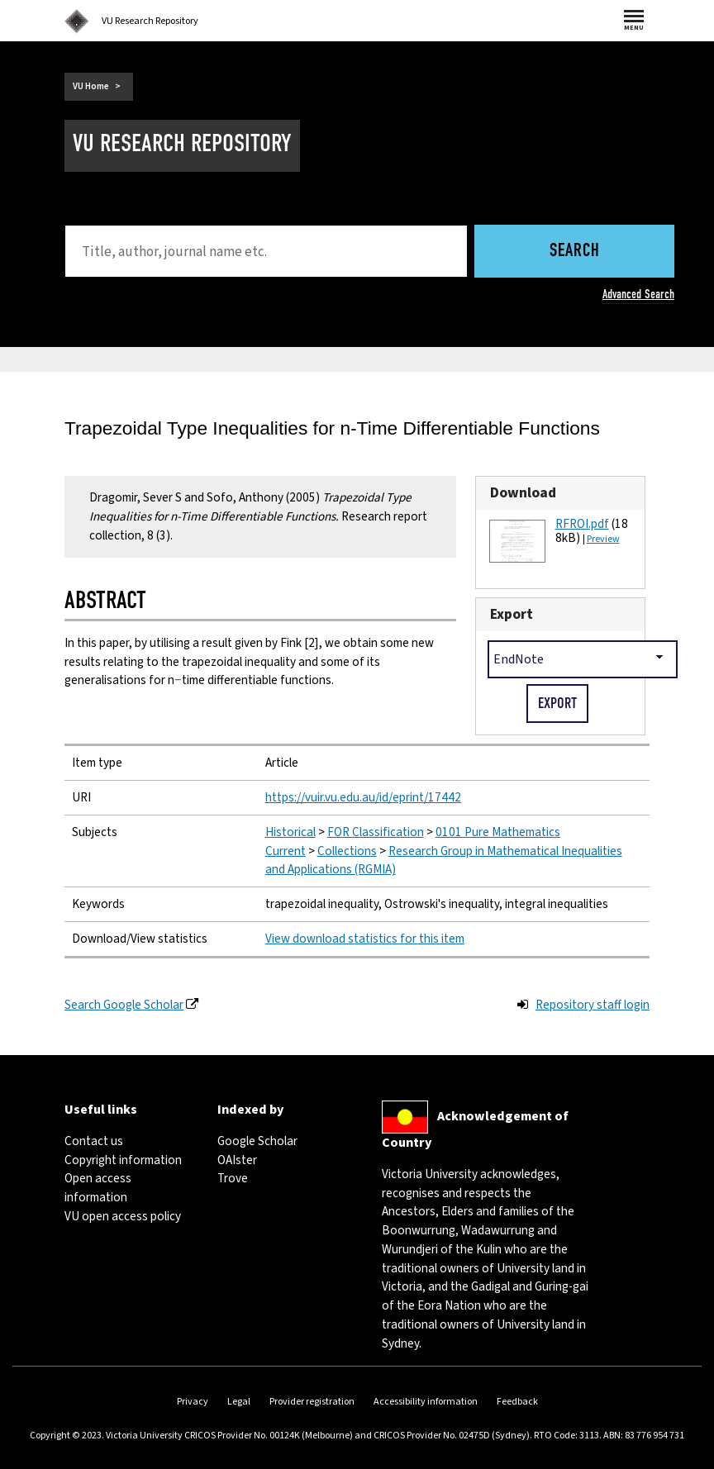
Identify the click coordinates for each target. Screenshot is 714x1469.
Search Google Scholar (123, 1005)
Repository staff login (593, 1005)
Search (575, 251)
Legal (238, 1402)
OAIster (237, 1160)
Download (523, 493)
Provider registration (312, 1402)
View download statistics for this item (364, 938)
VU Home (91, 86)
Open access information (97, 1187)
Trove (232, 1178)
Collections (347, 851)
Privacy (192, 1402)
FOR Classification (375, 832)
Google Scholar (257, 1141)
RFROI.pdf (582, 524)
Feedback (517, 1402)
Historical (290, 832)
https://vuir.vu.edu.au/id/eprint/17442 (363, 797)
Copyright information (123, 1160)
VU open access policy (122, 1216)
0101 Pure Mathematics (498, 832)
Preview (603, 539)
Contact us (93, 1141)
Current (285, 851)
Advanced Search (638, 294)
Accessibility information (426, 1402)
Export (511, 614)
